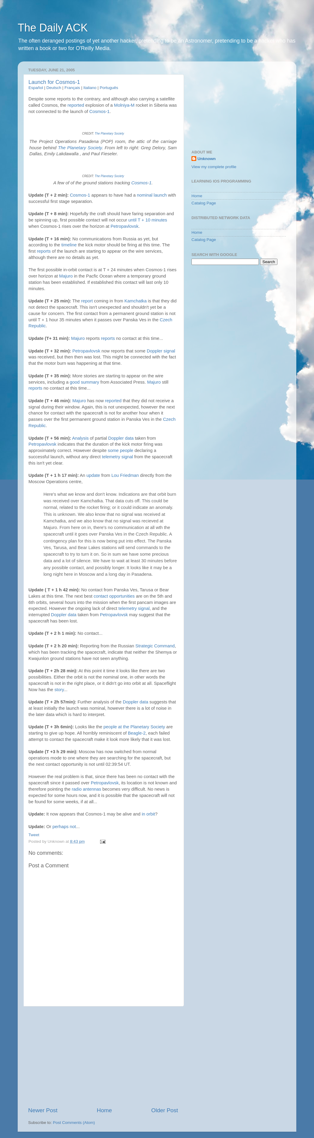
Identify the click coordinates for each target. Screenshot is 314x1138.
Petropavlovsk (124, 226)
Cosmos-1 (99, 111)
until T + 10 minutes (147, 220)
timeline (69, 244)
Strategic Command (155, 645)
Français (72, 87)
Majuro (66, 276)
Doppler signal (161, 351)
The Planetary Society (109, 133)
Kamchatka (135, 301)
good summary (84, 382)
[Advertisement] (103, 1056)
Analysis (80, 438)
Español (35, 87)
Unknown (206, 158)
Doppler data (121, 438)
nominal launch (152, 195)
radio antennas (86, 789)
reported (75, 105)
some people (120, 450)
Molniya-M (124, 105)
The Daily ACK (53, 28)
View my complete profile (213, 167)
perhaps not (64, 826)
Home (104, 1110)
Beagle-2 (137, 733)
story (59, 689)
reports (44, 251)
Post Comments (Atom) (74, 1122)
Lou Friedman (125, 475)
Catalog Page (203, 203)
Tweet (33, 835)
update (93, 475)
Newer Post (43, 1110)
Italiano (89, 87)
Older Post (164, 1110)
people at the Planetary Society (134, 726)
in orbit (148, 814)
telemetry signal (117, 456)
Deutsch (53, 87)
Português (109, 87)
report (87, 301)
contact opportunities (114, 596)
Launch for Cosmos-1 (54, 82)
